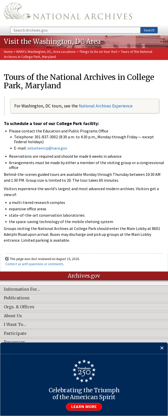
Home (8, 51)
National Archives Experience (106, 106)
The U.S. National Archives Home (68, 13)
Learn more (84, 407)
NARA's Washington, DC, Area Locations (46, 51)
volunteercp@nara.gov (47, 148)
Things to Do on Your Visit (98, 51)
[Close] (162, 348)
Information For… (22, 289)
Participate (15, 333)
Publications (17, 298)
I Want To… (15, 324)
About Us (13, 316)
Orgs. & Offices (19, 307)
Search (149, 30)
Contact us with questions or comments (34, 264)
